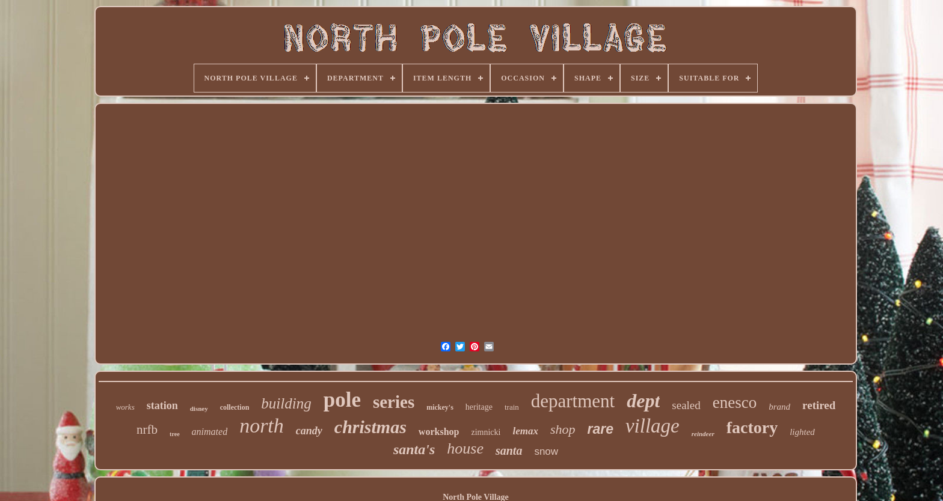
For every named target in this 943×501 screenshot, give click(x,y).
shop (563, 429)
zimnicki (485, 432)
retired (818, 405)
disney (199, 408)
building (286, 403)
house (465, 448)
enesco (735, 402)
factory (752, 427)
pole (342, 399)
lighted (802, 432)
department (573, 400)
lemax (525, 431)
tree (174, 434)
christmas (370, 427)
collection (235, 407)
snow (546, 451)
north (261, 425)
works (125, 406)
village (652, 426)
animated (210, 432)
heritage (479, 406)
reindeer (703, 433)
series (393, 401)
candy (309, 431)
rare (600, 429)
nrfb (147, 429)
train (512, 406)
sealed (686, 405)
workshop (439, 432)
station (162, 405)
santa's (414, 449)
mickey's (439, 407)
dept (643, 400)
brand (779, 406)
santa (509, 450)
